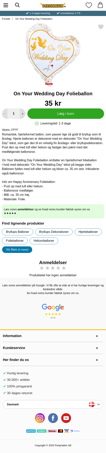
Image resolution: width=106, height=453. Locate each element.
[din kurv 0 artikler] (100, 5)
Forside (6, 18)
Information (12, 336)
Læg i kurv (65, 114)
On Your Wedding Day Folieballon (33, 18)
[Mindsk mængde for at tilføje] (5, 113)
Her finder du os (16, 360)
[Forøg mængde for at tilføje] (22, 113)
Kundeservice (14, 348)
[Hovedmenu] (6, 5)
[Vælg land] (53, 404)
